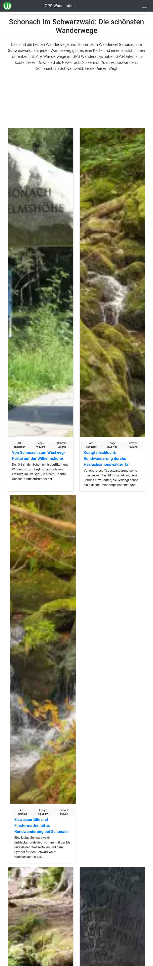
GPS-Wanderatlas (60, 5)
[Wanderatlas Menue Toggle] (144, 6)
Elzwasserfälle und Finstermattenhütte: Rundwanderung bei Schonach (41, 825)
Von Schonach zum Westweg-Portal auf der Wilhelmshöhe (38, 455)
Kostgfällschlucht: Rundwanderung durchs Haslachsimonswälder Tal (106, 458)
